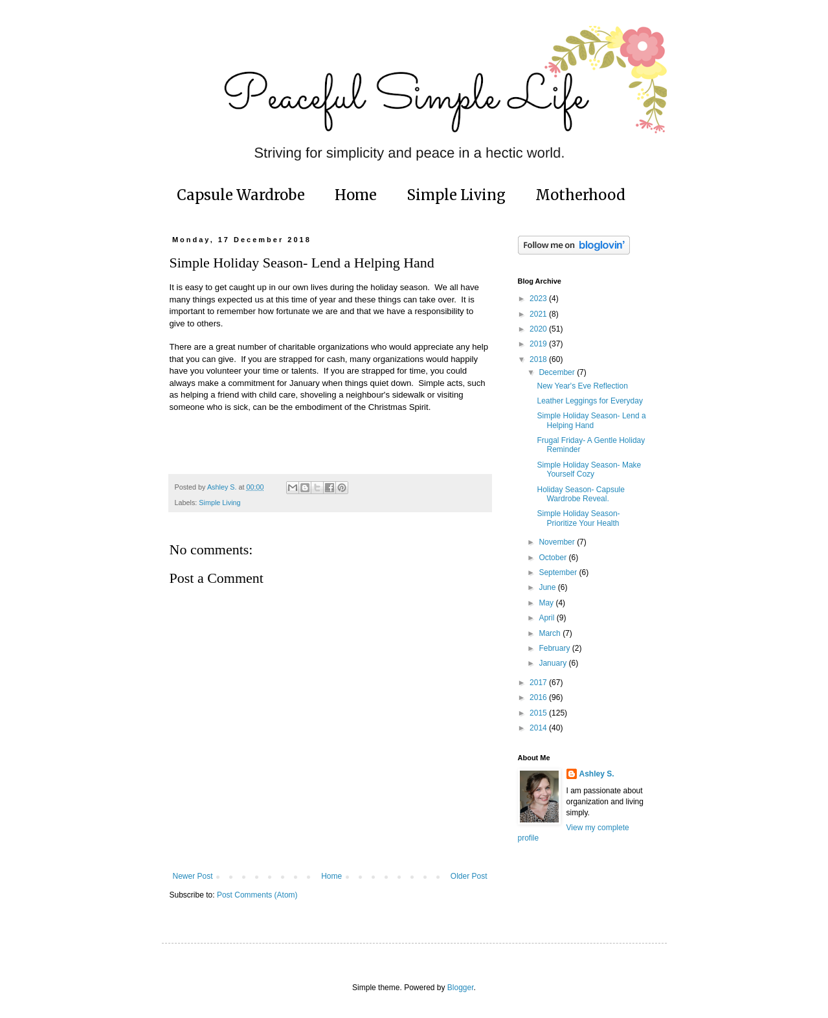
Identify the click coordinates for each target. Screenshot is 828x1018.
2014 (539, 727)
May (547, 602)
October (553, 557)
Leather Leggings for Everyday (589, 400)
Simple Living (456, 195)
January (553, 663)
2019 (539, 343)
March (551, 633)
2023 (539, 298)
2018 (539, 359)
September (559, 572)
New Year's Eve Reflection (582, 385)
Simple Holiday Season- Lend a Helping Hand (591, 420)
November (558, 542)
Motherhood (580, 195)
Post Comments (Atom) (257, 894)
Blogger (460, 987)
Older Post (469, 876)
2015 (539, 713)
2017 (539, 682)
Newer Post (193, 876)
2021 (539, 314)
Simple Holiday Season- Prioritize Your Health (578, 518)
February (555, 648)
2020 (539, 329)
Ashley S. (596, 773)
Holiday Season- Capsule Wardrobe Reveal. (580, 494)
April (547, 617)
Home (356, 195)
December (558, 372)
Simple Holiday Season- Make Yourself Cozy (589, 469)
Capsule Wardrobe (241, 195)
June (548, 587)
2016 (539, 697)
